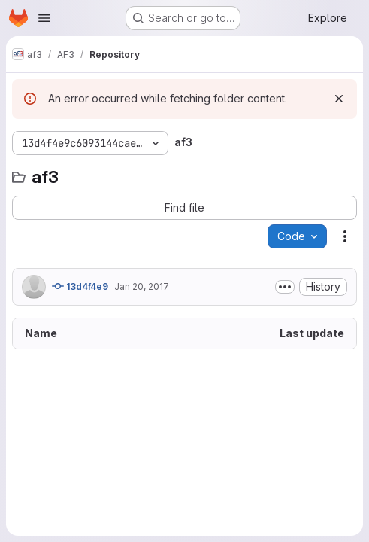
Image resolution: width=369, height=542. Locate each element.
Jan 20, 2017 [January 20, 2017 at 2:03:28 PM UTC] (141, 286)
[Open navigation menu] (44, 18)
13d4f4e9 (80, 286)
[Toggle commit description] (285, 287)
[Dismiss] (339, 99)
